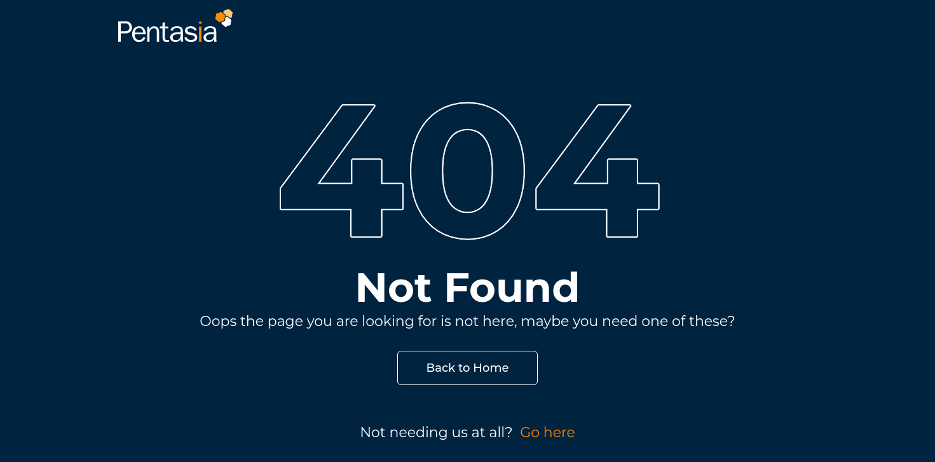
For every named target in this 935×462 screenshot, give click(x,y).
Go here (547, 432)
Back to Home (468, 368)
